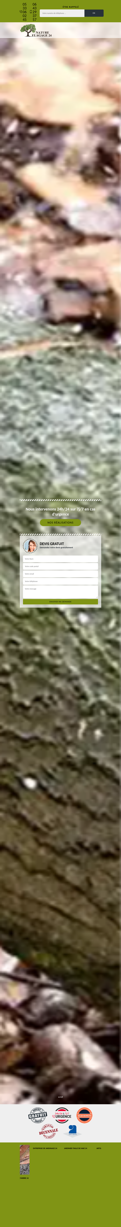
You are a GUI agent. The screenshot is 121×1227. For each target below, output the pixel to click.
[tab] (60, 613)
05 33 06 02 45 (24, 11)
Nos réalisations (60, 522)
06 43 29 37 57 (34, 11)
